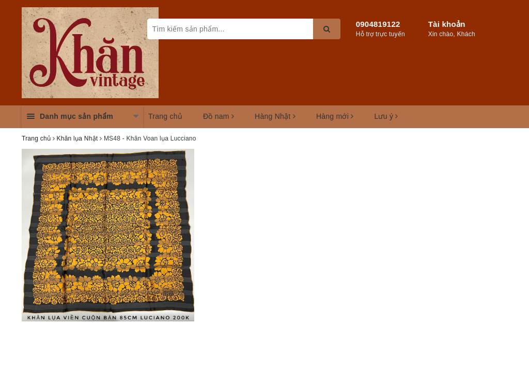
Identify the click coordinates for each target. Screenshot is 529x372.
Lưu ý (386, 116)
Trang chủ (165, 116)
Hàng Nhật (275, 116)
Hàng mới (335, 116)
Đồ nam (218, 116)
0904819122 (378, 24)
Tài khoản (446, 24)
